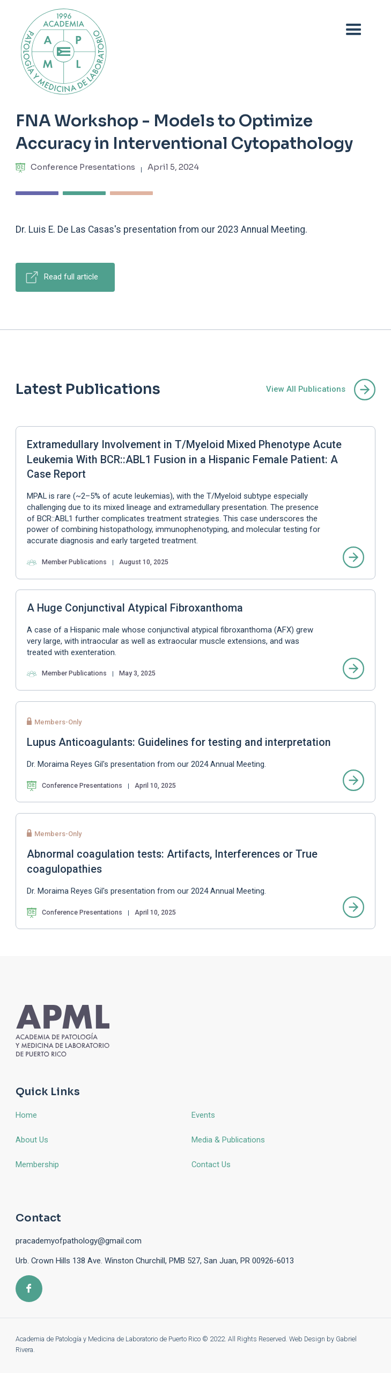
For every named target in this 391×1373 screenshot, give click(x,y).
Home (26, 1115)
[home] (61, 51)
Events (203, 1115)
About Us (32, 1140)
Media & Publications (228, 1140)
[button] (353, 30)
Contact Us (211, 1164)
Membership (37, 1164)
